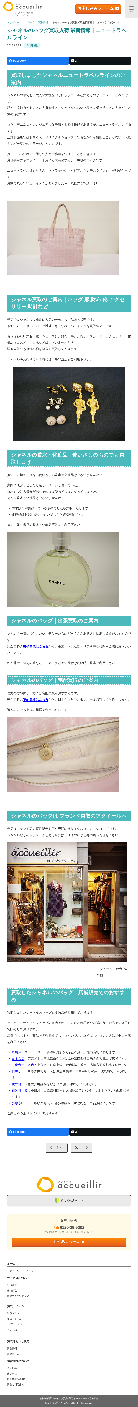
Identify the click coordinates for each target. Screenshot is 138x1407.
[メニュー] (131, 9)
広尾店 (16, 1052)
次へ (78, 1147)
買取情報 (32, 45)
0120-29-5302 (72, 1227)
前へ (59, 1147)
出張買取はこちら (35, 646)
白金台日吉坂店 (23, 1065)
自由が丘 (18, 1071)
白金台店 (18, 1058)
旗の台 (16, 1084)
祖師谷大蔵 (20, 1090)
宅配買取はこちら (35, 699)
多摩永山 (18, 1103)
